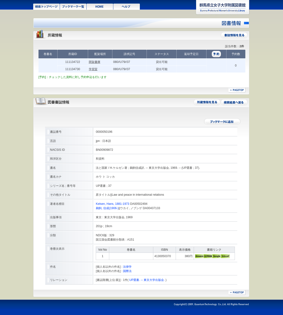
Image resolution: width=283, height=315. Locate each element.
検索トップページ (46, 6)
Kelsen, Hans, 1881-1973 (112, 204)
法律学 (127, 266)
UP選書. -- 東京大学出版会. (147, 280)
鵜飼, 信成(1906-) (107, 208)
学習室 (93, 69)
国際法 (127, 271)
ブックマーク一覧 (73, 6)
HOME (100, 6)
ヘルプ (126, 6)
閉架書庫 (94, 62)
